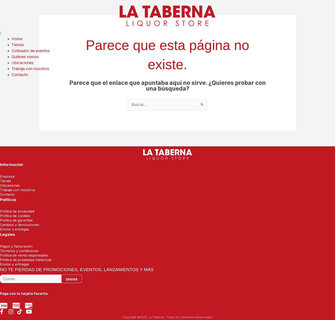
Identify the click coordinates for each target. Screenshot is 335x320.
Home (17, 39)
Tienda (18, 44)
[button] (167, 33)
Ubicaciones (23, 62)
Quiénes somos (25, 56)
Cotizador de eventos (31, 50)
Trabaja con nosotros (30, 67)
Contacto (20, 73)
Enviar (72, 279)
